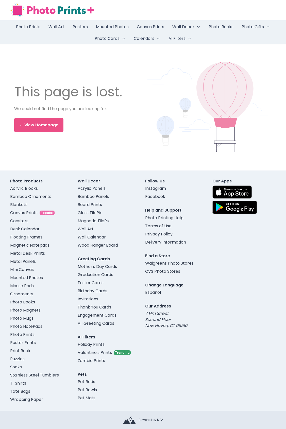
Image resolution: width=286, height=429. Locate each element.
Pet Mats (86, 398)
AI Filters (180, 38)
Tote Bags (20, 391)
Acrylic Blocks (24, 188)
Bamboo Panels (93, 196)
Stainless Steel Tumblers (34, 375)
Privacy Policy (159, 234)
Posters (80, 27)
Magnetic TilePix (94, 221)
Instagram (155, 188)
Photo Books (221, 27)
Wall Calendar (92, 237)
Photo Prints (28, 27)
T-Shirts (18, 383)
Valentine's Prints (95, 352)
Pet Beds (86, 382)
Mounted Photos (112, 27)
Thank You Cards (94, 307)
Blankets (18, 205)
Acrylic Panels (92, 188)
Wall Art (56, 27)
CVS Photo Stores (162, 271)
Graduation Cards (95, 275)
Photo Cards (110, 38)
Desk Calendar (25, 229)
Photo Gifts (256, 27)
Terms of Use (158, 226)
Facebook (155, 196)
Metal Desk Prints (27, 253)
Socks (16, 367)
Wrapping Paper (26, 399)
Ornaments (21, 294)
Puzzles (17, 359)
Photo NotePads (26, 326)
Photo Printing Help (164, 218)
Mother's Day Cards (97, 266)
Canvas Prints (150, 27)
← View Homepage (38, 125)
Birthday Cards (92, 291)
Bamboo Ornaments (30, 196)
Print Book (20, 351)
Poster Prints (23, 343)
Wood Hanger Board (98, 245)
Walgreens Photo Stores (169, 263)
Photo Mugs (21, 318)
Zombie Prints (91, 361)
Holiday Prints (91, 344)
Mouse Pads (22, 286)
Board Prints (90, 205)
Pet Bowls (87, 390)
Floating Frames (26, 237)
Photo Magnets (25, 310)
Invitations (88, 299)
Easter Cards (91, 283)
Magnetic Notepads (29, 245)
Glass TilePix (90, 213)
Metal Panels (23, 261)
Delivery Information (165, 242)
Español (153, 292)
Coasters (19, 221)
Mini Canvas (22, 269)
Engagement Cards (97, 315)
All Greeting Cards (96, 323)
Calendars (147, 38)
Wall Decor (186, 27)
